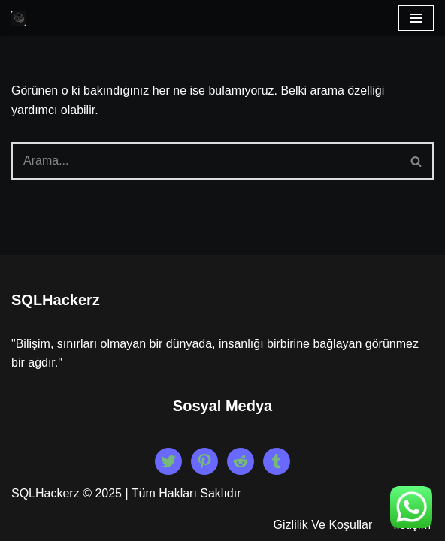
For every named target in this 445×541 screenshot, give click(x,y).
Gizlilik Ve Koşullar (323, 524)
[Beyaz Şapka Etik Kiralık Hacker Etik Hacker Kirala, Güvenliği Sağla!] (18, 18)
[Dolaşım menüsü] (416, 18)
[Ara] (205, 161)
